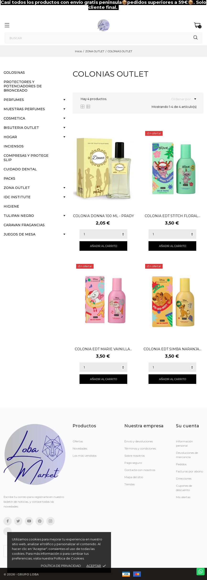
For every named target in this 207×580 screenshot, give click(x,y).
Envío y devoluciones (138, 441)
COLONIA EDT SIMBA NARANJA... (172, 349)
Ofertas (78, 441)
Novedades (80, 448)
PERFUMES (14, 100)
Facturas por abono (189, 471)
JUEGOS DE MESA (19, 234)
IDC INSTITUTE (17, 197)
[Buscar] (103, 37)
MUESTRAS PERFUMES (24, 109)
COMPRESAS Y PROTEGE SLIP (26, 157)
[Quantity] (103, 234)
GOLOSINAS (14, 72)
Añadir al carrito (103, 246)
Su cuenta (187, 425)
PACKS (9, 178)
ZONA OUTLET (17, 188)
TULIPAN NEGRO (19, 216)
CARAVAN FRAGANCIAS (24, 225)
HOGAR (10, 137)
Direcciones (183, 478)
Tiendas (129, 484)
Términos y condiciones (140, 448)
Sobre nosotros (134, 455)
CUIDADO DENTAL (20, 169)
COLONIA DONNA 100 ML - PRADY (103, 216)
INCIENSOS (14, 146)
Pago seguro (133, 463)
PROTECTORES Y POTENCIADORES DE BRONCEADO (23, 86)
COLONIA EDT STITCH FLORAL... (172, 216)
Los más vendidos (84, 455)
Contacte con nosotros (139, 470)
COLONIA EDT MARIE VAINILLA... (103, 349)
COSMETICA (14, 118)
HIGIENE (11, 206)
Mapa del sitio (133, 477)
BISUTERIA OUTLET (21, 127)
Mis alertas (183, 497)
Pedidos (181, 464)
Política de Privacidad (61, 566)
